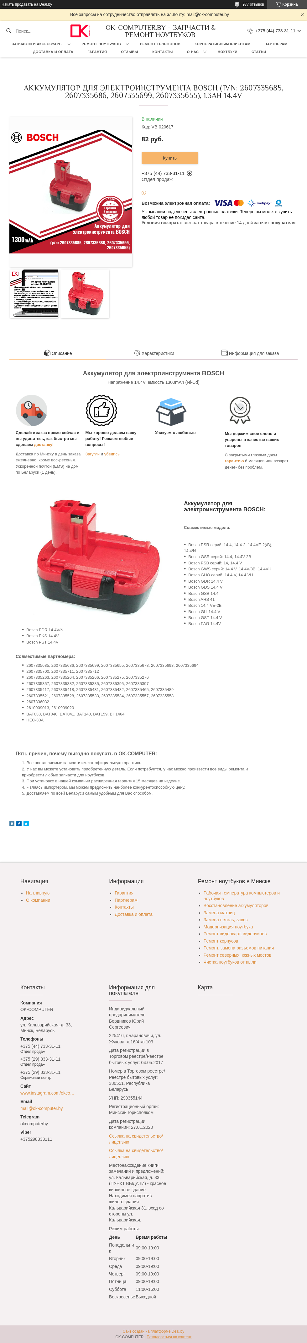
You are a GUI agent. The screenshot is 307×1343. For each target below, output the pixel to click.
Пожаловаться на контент (169, 1337)
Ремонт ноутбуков (101, 44)
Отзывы (129, 52)
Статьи (259, 52)
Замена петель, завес (226, 919)
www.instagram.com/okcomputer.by (49, 1093)
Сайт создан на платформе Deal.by (154, 1331)
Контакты (162, 52)
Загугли (93, 454)
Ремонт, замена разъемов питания (239, 947)
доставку (43, 444)
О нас (193, 52)
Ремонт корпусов (221, 940)
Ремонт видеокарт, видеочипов (235, 933)
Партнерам (275, 44)
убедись (112, 454)
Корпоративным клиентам (222, 44)
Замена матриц (219, 912)
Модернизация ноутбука (228, 926)
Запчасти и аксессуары (37, 44)
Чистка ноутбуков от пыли (230, 962)
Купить (170, 157)
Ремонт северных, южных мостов (237, 955)
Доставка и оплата (53, 52)
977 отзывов (253, 4)
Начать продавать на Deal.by (27, 4)
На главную (37, 892)
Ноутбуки (227, 52)
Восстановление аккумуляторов (236, 905)
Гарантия (97, 52)
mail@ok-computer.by (41, 1108)
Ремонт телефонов (160, 44)
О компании (38, 900)
